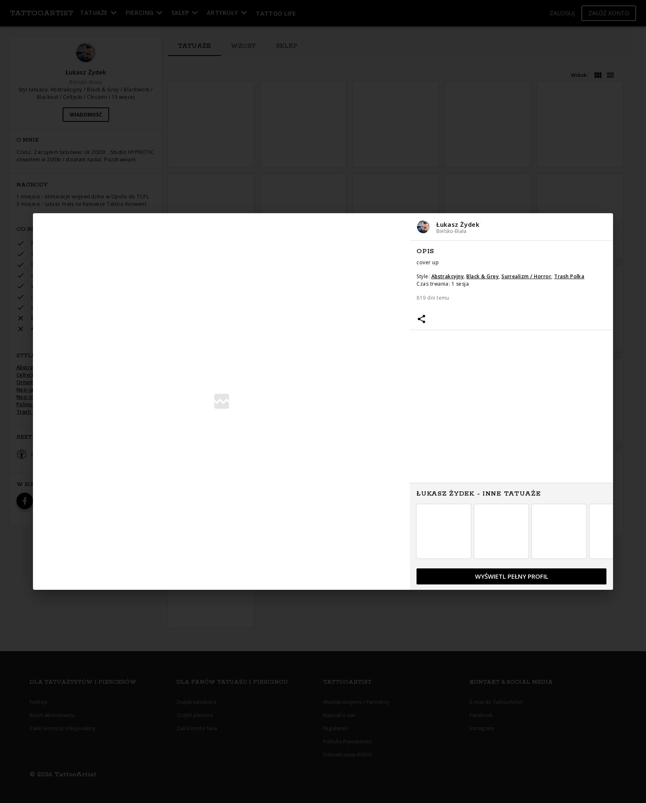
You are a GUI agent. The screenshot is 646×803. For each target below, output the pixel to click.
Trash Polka (569, 276)
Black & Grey (482, 276)
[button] (511, 227)
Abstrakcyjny (447, 276)
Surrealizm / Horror (526, 276)
